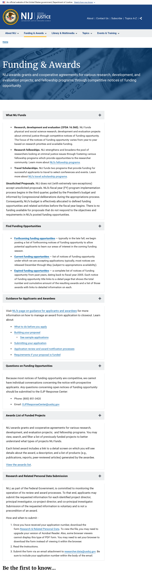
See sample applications (34, 337)
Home (5, 42)
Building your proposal (27, 332)
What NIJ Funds (16, 115)
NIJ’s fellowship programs (65, 162)
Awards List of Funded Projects (25, 415)
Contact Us (102, 18)
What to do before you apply (30, 326)
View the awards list (18, 464)
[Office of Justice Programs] (11, 17)
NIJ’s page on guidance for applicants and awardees (44, 310)
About (90, 18)
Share (143, 20)
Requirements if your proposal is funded (37, 354)
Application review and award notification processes (44, 348)
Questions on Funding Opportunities (29, 365)
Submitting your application (30, 343)
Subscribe (116, 18)
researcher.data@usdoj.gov (80, 551)
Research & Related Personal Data (39, 528)
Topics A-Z (131, 18)
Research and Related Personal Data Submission (37, 476)
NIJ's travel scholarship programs (47, 176)
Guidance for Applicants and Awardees (30, 298)
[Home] (36, 16)
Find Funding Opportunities (23, 226)
